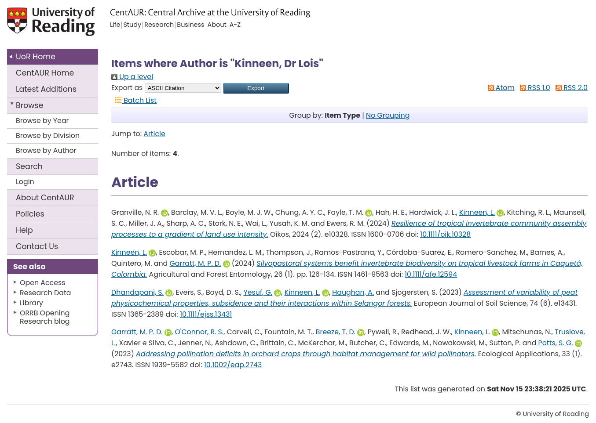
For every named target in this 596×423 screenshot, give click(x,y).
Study (132, 25)
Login (25, 182)
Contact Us (37, 246)
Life (115, 25)
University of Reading (66, 25)
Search (29, 166)
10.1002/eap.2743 (233, 365)
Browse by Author (46, 150)
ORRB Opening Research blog (45, 317)
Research (159, 25)
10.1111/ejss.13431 (206, 314)
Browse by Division (48, 135)
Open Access (43, 283)
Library (31, 303)
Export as (127, 88)
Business (190, 25)
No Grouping (388, 115)
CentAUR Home (45, 73)
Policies (30, 214)
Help (24, 230)
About (45, 197)
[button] (256, 88)
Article (154, 134)
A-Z (235, 25)
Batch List (134, 100)
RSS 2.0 (570, 88)
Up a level (132, 77)
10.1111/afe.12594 (431, 274)
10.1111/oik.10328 (445, 234)
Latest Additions (46, 89)
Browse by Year (42, 121)
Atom (499, 88)
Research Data (45, 293)
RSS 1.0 (533, 88)
